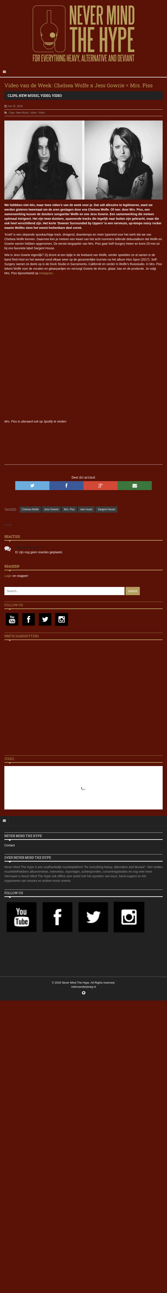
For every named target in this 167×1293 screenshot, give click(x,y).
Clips (12, 95)
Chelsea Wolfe (30, 509)
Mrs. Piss (69, 509)
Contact (9, 845)
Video (45, 95)
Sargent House (106, 509)
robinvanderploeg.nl (83, 986)
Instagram (46, 273)
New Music (29, 95)
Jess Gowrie (51, 509)
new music (86, 509)
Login (8, 576)
